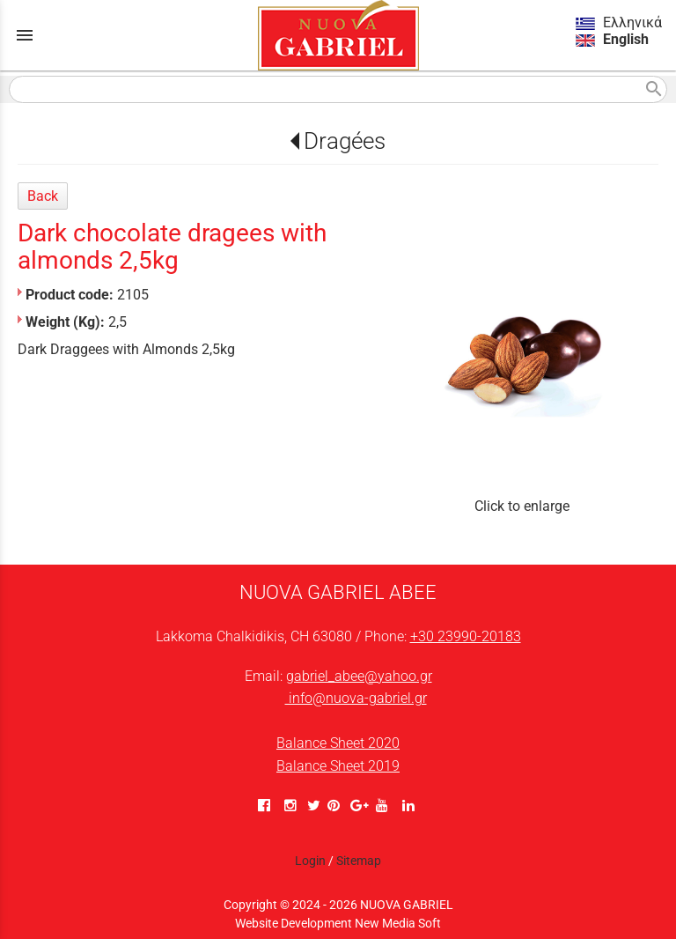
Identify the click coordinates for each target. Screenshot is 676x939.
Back (42, 196)
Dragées (345, 141)
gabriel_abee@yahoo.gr (359, 676)
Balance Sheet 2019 (338, 766)
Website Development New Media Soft (338, 923)
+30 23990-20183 (465, 636)
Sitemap (358, 861)
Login (310, 861)
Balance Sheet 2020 (338, 743)
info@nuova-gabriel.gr (356, 698)
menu (24, 35)
